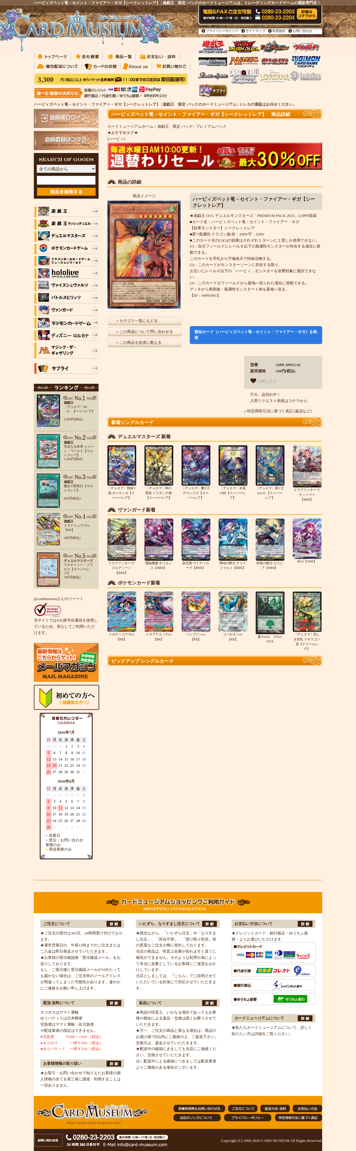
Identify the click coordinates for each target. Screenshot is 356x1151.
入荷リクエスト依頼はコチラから (278, 400)
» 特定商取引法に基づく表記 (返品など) (278, 411)
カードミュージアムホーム (130, 126)
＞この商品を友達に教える (139, 342)
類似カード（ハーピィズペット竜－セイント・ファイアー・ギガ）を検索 (255, 335)
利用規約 (278, 31)
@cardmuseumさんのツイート (59, 599)
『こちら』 (179, 976)
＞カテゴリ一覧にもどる (137, 320)
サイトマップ (255, 31)
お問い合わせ (302, 31)
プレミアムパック (211, 126)
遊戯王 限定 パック (175, 126)
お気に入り (263, 381)
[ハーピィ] (116, 139)
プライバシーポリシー (222, 31)
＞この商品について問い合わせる (144, 331)
